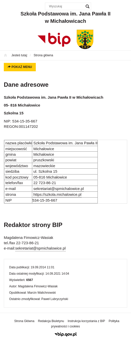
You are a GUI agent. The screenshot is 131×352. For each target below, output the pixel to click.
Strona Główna (24, 321)
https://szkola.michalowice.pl (57, 194)
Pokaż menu (20, 67)
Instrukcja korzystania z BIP (86, 321)
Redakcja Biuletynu (51, 321)
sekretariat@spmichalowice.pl (58, 188)
